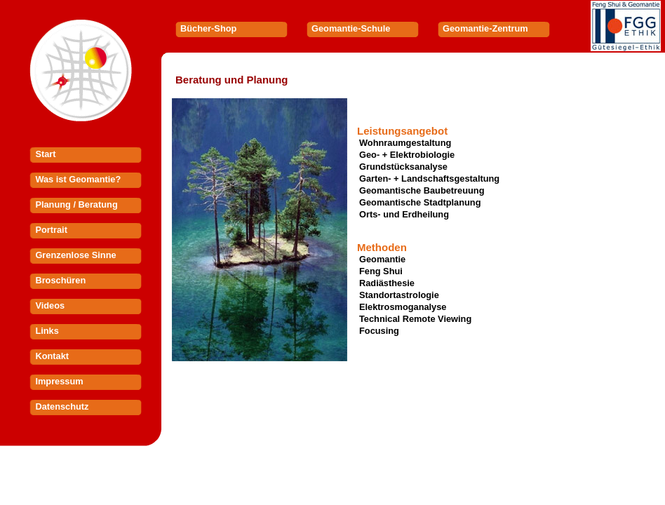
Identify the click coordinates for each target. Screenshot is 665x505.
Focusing (379, 330)
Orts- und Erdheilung (404, 214)
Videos (50, 305)
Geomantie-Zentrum (485, 28)
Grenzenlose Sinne (75, 255)
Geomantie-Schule (350, 28)
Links (46, 330)
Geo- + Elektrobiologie (407, 154)
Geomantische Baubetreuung (421, 190)
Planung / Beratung (76, 204)
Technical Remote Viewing (415, 319)
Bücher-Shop (208, 28)
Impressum (59, 381)
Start (45, 154)
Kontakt (52, 356)
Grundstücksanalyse (403, 166)
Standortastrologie (399, 295)
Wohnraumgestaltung (405, 142)
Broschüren (60, 280)
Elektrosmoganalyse (402, 307)
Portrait (51, 229)
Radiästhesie (387, 283)
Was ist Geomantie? (78, 179)
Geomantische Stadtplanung (420, 202)
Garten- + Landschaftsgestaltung (429, 178)
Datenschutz (61, 406)
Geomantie (382, 259)
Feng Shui (381, 271)
